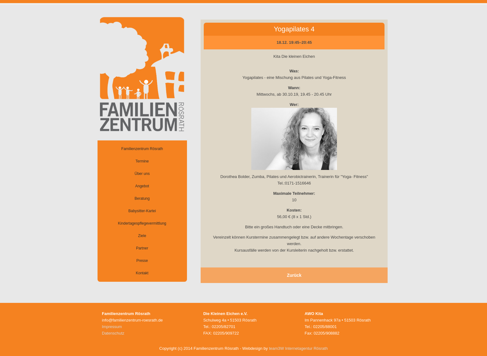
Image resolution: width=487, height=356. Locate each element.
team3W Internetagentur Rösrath (298, 348)
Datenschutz (113, 333)
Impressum (112, 326)
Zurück (294, 275)
